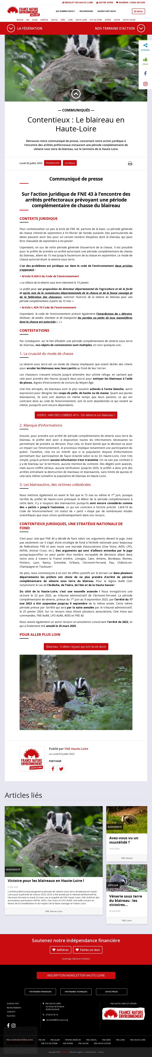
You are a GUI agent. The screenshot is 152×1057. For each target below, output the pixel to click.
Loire (70, 20)
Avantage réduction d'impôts (76, 958)
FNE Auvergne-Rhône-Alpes (20, 1039)
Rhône (108, 20)
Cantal (54, 20)
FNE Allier (55, 1039)
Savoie (117, 20)
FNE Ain (41, 1039)
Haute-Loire (81, 20)
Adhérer (123, 2)
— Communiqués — (76, 110)
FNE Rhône (68, 1043)
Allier (34, 20)
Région (20, 20)
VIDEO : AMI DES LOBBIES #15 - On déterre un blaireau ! (76, 415)
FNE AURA (64, 1052)
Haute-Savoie (129, 20)
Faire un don (137, 2)
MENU (138, 11)
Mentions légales (76, 1052)
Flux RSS (11, 1015)
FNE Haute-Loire (76, 749)
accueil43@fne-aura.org (57, 1020)
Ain (27, 20)
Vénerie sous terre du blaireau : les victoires (125, 900)
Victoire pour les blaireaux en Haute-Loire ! (46, 880)
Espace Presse (111, 991)
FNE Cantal (91, 1039)
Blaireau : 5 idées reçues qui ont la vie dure (76, 647)
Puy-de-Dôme (96, 20)
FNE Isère (106, 1039)
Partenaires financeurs (40, 991)
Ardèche (44, 20)
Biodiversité (52, 163)
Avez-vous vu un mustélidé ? (123, 840)
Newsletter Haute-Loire (77, 2)
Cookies (101, 1052)
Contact (11, 1011)
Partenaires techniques (76, 991)
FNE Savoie (126, 858)
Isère (63, 20)
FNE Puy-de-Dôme (49, 1043)
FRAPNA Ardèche (73, 1039)
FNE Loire (127, 920)
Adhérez (60, 950)
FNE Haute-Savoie (102, 1043)
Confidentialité (90, 1052)
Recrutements (14, 1007)
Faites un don (88, 950)
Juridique (70, 163)
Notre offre (104, 2)
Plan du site (13, 1003)
